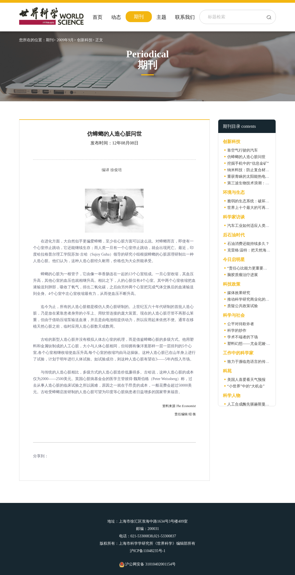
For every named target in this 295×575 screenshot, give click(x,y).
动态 (116, 17)
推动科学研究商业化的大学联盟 (254, 299)
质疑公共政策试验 (242, 306)
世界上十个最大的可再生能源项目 (256, 208)
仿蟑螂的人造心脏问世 (246, 157)
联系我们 (185, 17)
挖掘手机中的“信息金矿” (248, 163)
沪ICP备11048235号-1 (148, 551)
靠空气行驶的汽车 (242, 150)
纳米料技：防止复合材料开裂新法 (256, 170)
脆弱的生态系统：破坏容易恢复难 (256, 201)
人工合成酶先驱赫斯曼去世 (250, 404)
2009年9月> (66, 40)
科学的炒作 (236, 330)
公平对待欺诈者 (240, 324)
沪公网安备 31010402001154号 (147, 564)
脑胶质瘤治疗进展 (242, 275)
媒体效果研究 (238, 293)
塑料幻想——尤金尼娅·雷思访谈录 (256, 344)
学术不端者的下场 (242, 337)
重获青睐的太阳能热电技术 (250, 176)
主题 (161, 17)
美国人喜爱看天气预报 (246, 380)
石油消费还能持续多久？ (248, 244)
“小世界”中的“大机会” (246, 386)
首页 (97, 17)
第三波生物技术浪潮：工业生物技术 (257, 183)
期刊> (51, 40)
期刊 (139, 16)
